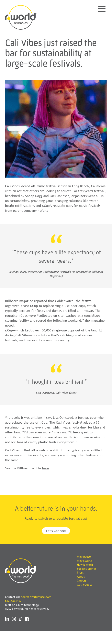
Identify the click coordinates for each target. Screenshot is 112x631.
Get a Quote (84, 584)
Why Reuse (84, 556)
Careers (81, 580)
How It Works (85, 564)
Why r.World (84, 561)
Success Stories (86, 569)
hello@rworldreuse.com (36, 597)
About (81, 576)
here (45, 468)
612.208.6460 (13, 601)
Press (80, 572)
